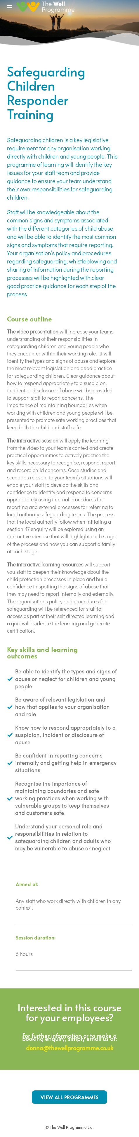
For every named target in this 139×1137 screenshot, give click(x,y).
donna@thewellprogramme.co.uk (69, 1048)
